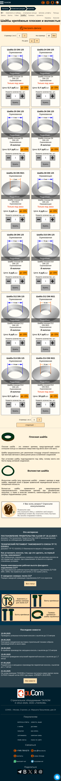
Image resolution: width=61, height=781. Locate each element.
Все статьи (30, 584)
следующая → (30, 425)
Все (54, 35)
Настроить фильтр (32, 28)
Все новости (30, 681)
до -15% (24, 88)
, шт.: (15, 92)
